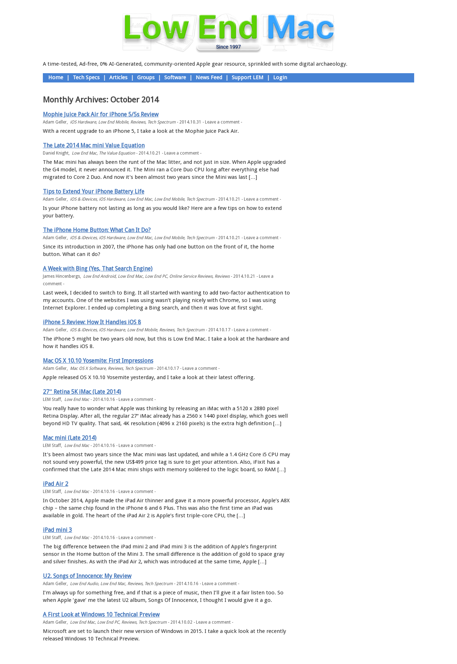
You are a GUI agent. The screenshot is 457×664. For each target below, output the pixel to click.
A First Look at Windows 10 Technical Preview (101, 614)
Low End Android (99, 276)
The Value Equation (117, 153)
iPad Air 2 (55, 484)
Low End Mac (84, 153)
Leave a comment (222, 122)
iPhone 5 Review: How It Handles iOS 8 (92, 322)
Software (175, 77)
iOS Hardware (83, 122)
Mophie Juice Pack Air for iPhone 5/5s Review (101, 114)
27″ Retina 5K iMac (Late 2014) (82, 391)
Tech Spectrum (161, 122)
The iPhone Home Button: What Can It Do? (97, 230)
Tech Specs (86, 77)
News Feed (209, 77)
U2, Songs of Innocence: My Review (87, 576)
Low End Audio (84, 583)
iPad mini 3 (57, 530)
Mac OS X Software (88, 368)
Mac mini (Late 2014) (69, 437)
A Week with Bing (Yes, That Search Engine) (97, 268)
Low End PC (156, 276)
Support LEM (247, 77)
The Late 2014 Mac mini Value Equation (94, 145)
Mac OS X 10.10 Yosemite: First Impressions (98, 360)
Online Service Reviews (190, 276)
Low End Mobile (113, 122)
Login (280, 77)
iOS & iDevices (83, 199)
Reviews (137, 122)
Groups (146, 77)
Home (55, 77)
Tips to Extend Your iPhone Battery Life (93, 191)
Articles (118, 77)
